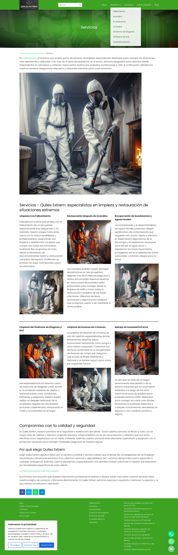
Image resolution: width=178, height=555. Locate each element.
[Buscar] (79, 5)
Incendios (93, 506)
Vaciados (93, 522)
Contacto (128, 4)
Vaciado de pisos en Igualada (137, 535)
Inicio (104, 4)
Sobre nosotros (144, 4)
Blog (157, 4)
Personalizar (15, 545)
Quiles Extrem (29, 58)
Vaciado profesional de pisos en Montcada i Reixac (138, 510)
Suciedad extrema (97, 519)
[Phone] (171, 534)
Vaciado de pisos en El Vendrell (137, 520)
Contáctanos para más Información (39, 470)
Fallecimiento (94, 503)
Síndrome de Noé (96, 516)
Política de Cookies (27, 512)
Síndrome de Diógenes (99, 512)
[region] (31, 535)
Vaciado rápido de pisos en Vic (137, 549)
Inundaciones (95, 509)
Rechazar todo (30, 545)
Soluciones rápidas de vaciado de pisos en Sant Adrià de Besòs (138, 515)
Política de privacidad (28, 506)
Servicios (114, 4)
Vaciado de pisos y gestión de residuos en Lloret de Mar (137, 530)
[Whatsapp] (171, 541)
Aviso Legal (24, 516)
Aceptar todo (46, 545)
